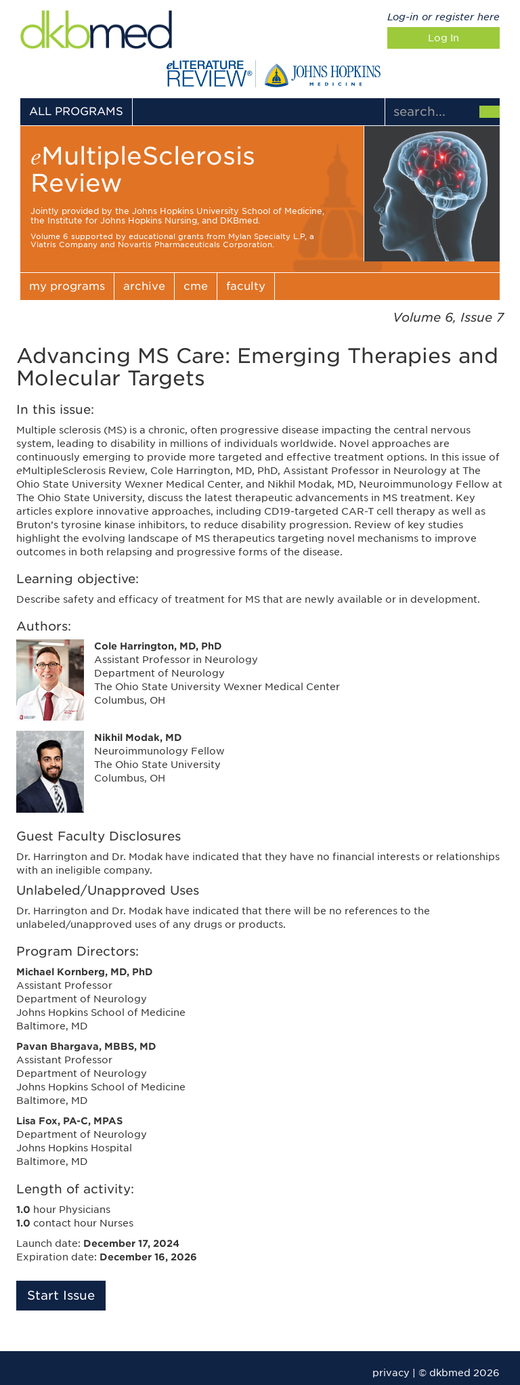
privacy (391, 1372)
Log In (443, 38)
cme (195, 286)
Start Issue (61, 1295)
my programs (67, 286)
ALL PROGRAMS (76, 111)
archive (144, 286)
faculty (245, 286)
